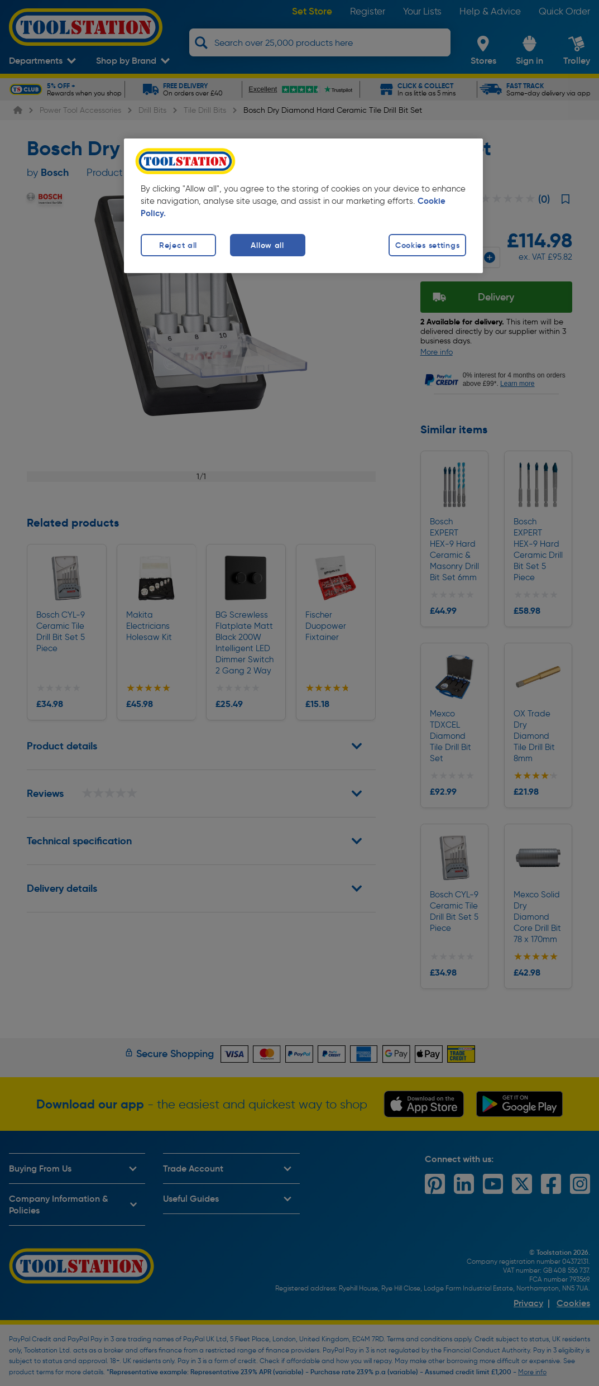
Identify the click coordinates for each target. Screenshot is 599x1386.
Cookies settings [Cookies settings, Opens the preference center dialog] (427, 245)
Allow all (267, 245)
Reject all (178, 245)
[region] (303, 205)
